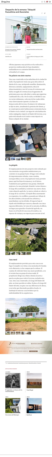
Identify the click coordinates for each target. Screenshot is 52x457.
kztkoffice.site (8, 56)
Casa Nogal (30, 390)
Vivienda (39, 363)
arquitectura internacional (13, 363)
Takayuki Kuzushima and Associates (34, 49)
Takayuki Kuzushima (33, 363)
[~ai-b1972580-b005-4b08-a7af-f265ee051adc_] (26, 353)
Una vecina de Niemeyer (12, 415)
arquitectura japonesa (23, 363)
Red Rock (29, 415)
